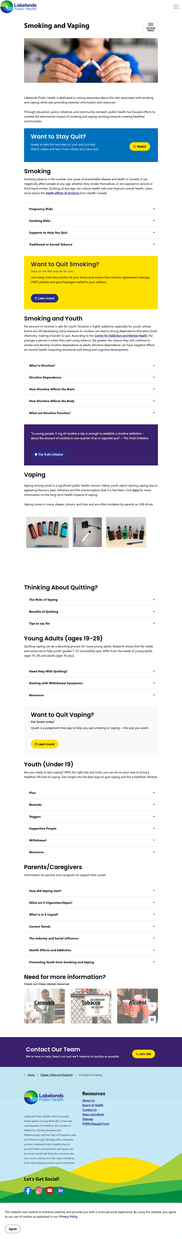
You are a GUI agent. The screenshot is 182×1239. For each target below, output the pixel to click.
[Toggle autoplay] (152, 1020)
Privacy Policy (68, 1216)
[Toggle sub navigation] (151, 27)
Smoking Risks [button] (39, 221)
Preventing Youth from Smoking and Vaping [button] (61, 962)
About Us (88, 1100)
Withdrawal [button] (37, 840)
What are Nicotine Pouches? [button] (50, 413)
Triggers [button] (35, 816)
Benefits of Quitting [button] (43, 611)
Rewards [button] (35, 804)
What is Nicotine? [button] (42, 365)
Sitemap (87, 1119)
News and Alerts (93, 1114)
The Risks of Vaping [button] (43, 599)
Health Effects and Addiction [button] (50, 950)
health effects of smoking (62, 193)
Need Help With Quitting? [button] (48, 671)
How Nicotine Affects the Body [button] (52, 401)
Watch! (140, 146)
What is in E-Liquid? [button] (43, 914)
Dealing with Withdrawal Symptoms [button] (56, 683)
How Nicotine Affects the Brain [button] (52, 389)
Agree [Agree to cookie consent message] (12, 1229)
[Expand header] (176, 7)
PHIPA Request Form (95, 1124)
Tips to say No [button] (39, 623)
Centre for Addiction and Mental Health (120, 335)
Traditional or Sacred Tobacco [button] (50, 244)
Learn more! (44, 298)
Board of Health (92, 1105)
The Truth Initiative (48, 454)
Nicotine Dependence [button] (45, 377)
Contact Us (89, 1110)
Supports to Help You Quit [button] (48, 232)
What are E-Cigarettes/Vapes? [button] (50, 902)
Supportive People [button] (42, 828)
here (136, 490)
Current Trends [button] (39, 926)
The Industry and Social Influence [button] (53, 938)
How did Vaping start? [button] (45, 891)
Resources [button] (36, 695)
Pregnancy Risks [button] (41, 209)
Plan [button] (32, 793)
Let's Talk (144, 1054)
